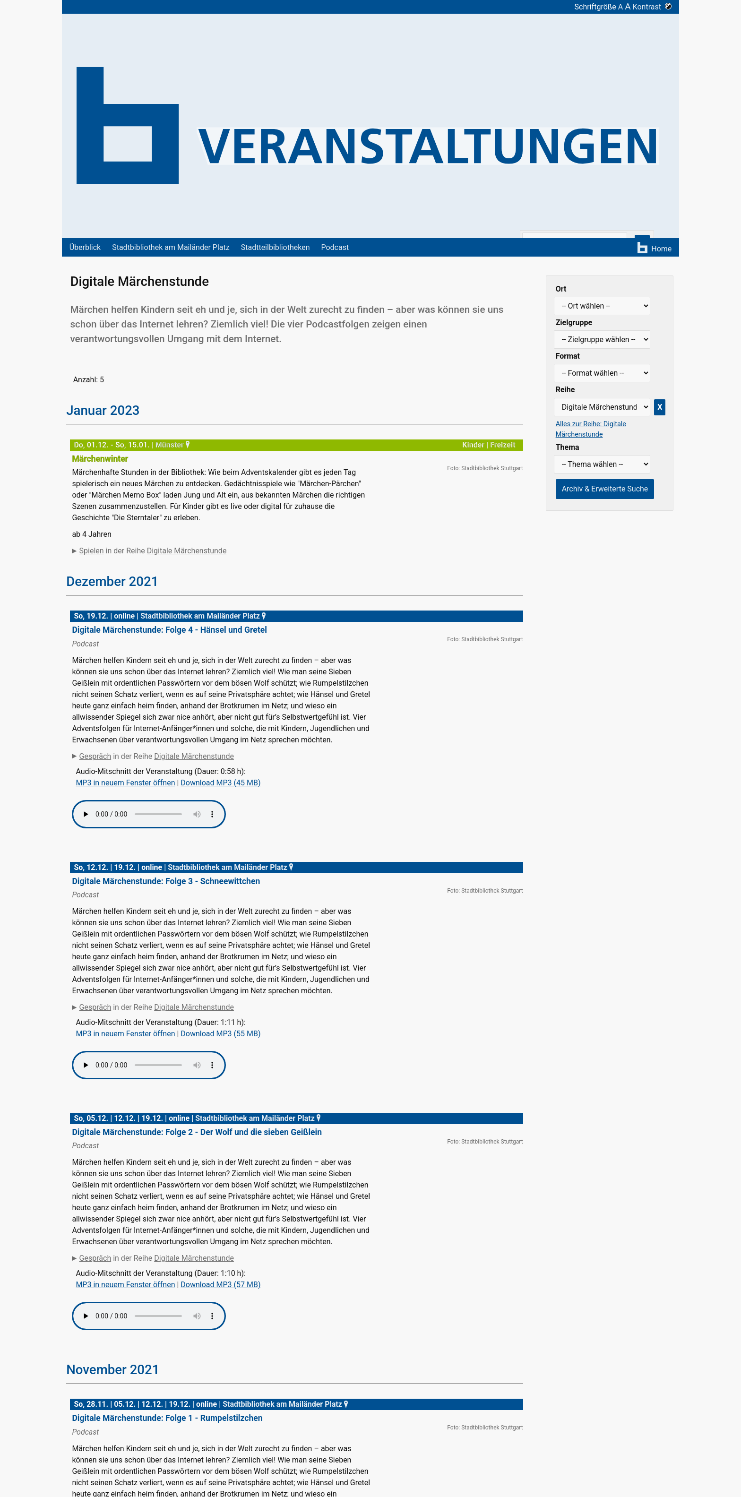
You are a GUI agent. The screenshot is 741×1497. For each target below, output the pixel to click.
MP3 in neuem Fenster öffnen (125, 804)
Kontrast (652, 6)
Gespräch (95, 777)
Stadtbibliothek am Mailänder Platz (171, 247)
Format (568, 356)
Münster (173, 444)
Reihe (565, 389)
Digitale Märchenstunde (187, 550)
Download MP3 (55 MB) (220, 1054)
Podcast (335, 247)
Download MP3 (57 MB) (220, 1306)
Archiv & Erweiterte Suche (605, 488)
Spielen (91, 550)
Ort (561, 288)
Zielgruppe (574, 322)
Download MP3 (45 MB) (220, 804)
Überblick (85, 247)
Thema (567, 447)
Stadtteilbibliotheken (275, 247)
